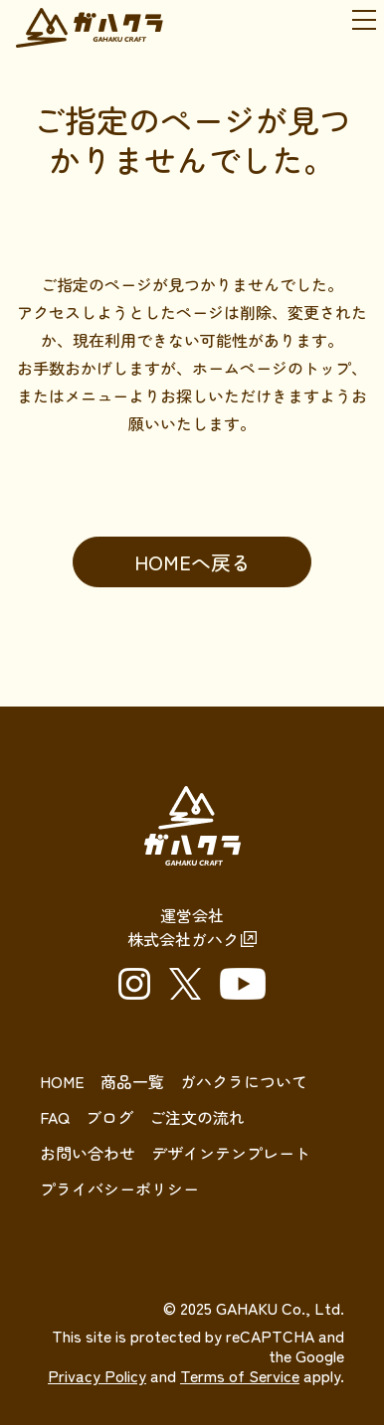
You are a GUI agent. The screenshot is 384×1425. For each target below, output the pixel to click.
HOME (62, 1081)
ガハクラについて (243, 1081)
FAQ (55, 1117)
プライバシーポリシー (119, 1188)
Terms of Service (239, 1375)
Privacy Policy (97, 1375)
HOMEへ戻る (192, 562)
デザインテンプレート (230, 1153)
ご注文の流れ (197, 1117)
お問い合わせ (87, 1153)
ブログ (109, 1117)
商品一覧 (132, 1081)
